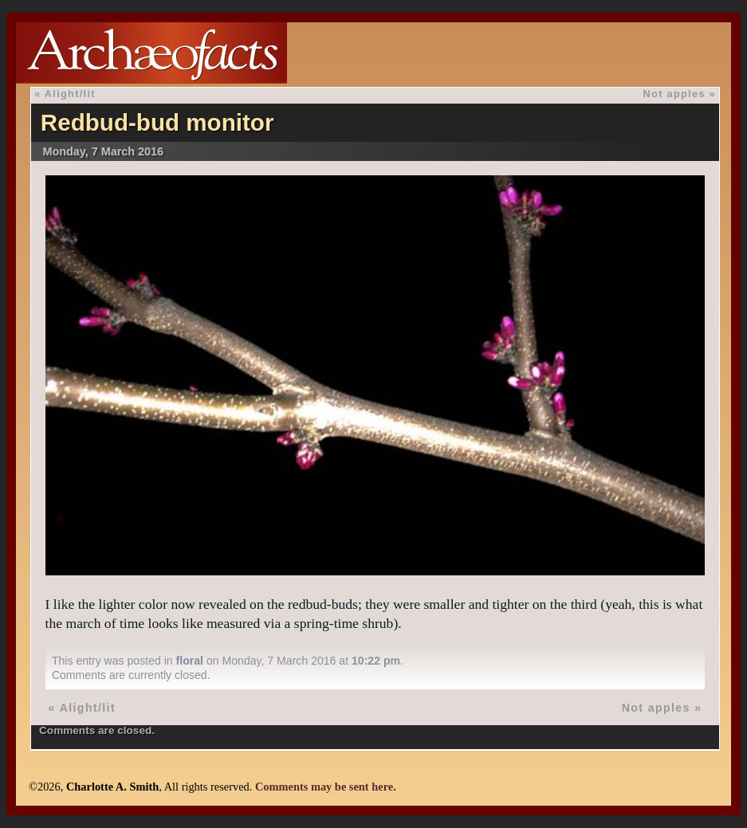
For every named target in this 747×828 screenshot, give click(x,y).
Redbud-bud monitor (157, 122)
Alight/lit (70, 94)
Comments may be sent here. (325, 786)
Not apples (674, 94)
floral (189, 660)
